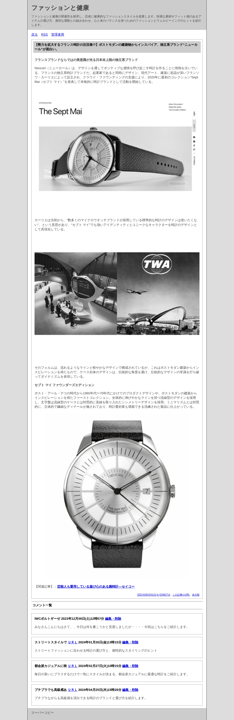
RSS (44, 34)
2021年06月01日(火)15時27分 (153, 594)
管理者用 (57, 34)
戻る (34, 34)
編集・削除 (113, 618)
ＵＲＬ (73, 642)
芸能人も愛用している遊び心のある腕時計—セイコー (96, 586)
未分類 (195, 594)
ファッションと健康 (60, 7)
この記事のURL (181, 594)
